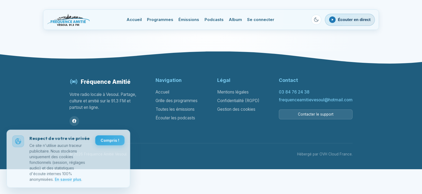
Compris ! (109, 142)
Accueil (134, 19)
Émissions (188, 19)
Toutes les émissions (175, 109)
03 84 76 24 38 (294, 92)
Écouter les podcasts (175, 117)
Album (235, 19)
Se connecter (260, 19)
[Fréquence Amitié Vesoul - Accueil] (68, 19)
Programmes (160, 19)
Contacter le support (315, 114)
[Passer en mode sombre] (316, 20)
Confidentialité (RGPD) (238, 100)
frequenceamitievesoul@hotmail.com (316, 99)
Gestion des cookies (236, 109)
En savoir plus (68, 180)
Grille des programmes (177, 100)
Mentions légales (233, 92)
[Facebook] (74, 121)
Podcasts (214, 19)
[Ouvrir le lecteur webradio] (350, 20)
